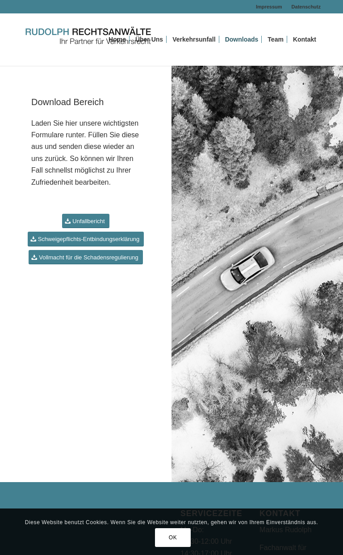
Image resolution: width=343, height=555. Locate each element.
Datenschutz (306, 6)
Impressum (269, 6)
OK (173, 537)
